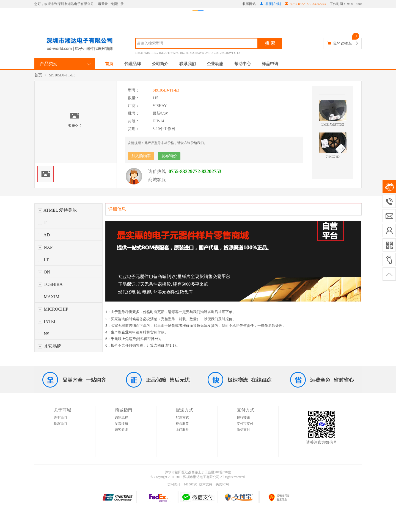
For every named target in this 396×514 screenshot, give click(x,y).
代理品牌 (132, 64)
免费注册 (117, 4)
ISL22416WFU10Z (172, 53)
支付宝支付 (245, 423)
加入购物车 (141, 156)
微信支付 (243, 430)
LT (43, 259)
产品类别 (48, 63)
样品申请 (270, 64)
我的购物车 (342, 44)
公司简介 (160, 64)
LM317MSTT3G (146, 53)
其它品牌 (49, 346)
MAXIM (48, 296)
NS (43, 333)
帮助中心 (242, 64)
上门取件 (182, 430)
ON (44, 272)
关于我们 (60, 417)
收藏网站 (249, 4)
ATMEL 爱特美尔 (57, 210)
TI (43, 222)
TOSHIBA (50, 284)
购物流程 (121, 417)
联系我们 (187, 64)
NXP (45, 247)
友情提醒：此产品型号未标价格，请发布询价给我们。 (167, 143)
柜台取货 (182, 423)
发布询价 (169, 156)
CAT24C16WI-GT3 (227, 53)
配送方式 (182, 417)
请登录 (103, 4)
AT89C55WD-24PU (199, 53)
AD (44, 235)
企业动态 (215, 64)
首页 (109, 64)
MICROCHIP (53, 309)
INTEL (47, 321)
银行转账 (243, 417)
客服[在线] (270, 4)
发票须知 (121, 423)
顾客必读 (121, 430)
